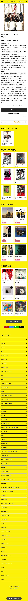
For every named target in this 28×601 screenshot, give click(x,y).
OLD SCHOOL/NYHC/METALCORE (9, 451)
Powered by (14, 588)
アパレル (3, 347)
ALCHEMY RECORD (5, 423)
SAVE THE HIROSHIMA (6, 403)
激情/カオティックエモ (5, 555)
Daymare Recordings (6, 383)
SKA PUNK (3, 483)
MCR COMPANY (4, 387)
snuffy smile (4, 519)
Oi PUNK (3, 439)
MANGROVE (4, 419)
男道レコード (4, 547)
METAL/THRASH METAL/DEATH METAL (10, 487)
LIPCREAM (3, 559)
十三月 (2, 379)
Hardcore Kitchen (5, 535)
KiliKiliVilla (3, 527)
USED (2, 579)
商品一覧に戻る (14, 321)
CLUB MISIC (4, 507)
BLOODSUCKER (4, 355)
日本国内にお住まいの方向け (14, 113)
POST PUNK (4, 431)
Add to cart (14, 109)
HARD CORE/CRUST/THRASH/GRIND (9, 427)
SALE (2, 571)
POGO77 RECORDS (5, 531)
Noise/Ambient (4, 511)
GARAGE (3, 467)
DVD (2, 407)
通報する (25, 117)
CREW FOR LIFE (4, 455)
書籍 (2, 351)
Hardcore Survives (5, 515)
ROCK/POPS (4, 447)
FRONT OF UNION (5, 471)
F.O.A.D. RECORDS (5, 399)
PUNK (2, 435)
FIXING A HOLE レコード (6, 563)
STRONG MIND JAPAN (6, 459)
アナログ (3, 343)
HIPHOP (3, 495)
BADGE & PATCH (5, 575)
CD (1, 339)
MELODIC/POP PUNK (6, 475)
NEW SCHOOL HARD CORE (7, 503)
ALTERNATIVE (4, 443)
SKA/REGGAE (4, 499)
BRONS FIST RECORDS (6, 395)
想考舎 (2, 391)
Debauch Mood (4, 543)
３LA (2, 375)
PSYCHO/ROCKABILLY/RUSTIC (8, 479)
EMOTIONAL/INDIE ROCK (7, 491)
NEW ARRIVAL (4, 363)
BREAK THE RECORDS (6, 371)
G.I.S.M (2, 567)
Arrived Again (4, 367)
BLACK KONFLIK (5, 463)
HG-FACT (3, 523)
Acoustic (3, 551)
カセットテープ (4, 411)
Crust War (3, 539)
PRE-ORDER (4, 359)
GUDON (3, 415)
